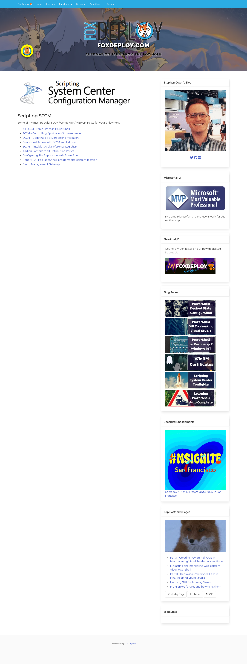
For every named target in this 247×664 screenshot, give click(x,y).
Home (39, 4)
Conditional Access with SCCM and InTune (49, 142)
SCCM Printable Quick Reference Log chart (50, 146)
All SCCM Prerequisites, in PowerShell (46, 129)
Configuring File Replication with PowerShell (51, 155)
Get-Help (50, 4)
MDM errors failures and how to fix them (195, 586)
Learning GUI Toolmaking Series (190, 582)
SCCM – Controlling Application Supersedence (52, 133)
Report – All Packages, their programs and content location (60, 159)
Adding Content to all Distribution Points (48, 151)
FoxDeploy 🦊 (25, 4)
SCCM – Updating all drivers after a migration (51, 137)
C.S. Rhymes (130, 643)
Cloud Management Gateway (41, 164)
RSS (209, 594)
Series (79, 4)
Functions (64, 4)
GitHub (110, 4)
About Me (95, 4)
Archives (195, 594)
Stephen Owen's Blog (177, 82)
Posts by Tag (176, 594)
